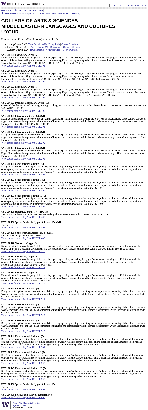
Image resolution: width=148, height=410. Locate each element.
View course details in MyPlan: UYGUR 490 (23, 217)
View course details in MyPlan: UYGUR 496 (23, 227)
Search (113, 5)
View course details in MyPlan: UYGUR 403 (23, 206)
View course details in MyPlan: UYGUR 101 (23, 65)
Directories (124, 5)
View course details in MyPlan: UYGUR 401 (23, 174)
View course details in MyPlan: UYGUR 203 (23, 158)
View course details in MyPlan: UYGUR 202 (23, 142)
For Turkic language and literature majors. (28, 234)
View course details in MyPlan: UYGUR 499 (23, 238)
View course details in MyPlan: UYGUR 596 (23, 389)
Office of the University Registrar (26, 403)
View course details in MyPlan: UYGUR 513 (23, 283)
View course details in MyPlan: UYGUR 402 (23, 190)
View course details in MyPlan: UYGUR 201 (23, 127)
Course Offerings (69, 44)
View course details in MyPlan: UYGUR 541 (23, 347)
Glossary (74, 13)
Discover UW (20, 10)
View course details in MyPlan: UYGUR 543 (23, 379)
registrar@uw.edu (19, 405)
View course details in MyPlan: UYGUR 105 (23, 111)
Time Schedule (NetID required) (44, 44)
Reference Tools (139, 5)
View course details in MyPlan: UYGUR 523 (23, 331)
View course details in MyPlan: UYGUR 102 (23, 81)
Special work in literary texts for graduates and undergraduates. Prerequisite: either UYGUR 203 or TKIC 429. (54, 213)
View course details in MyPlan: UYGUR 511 (23, 251)
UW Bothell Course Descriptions (17, 13)
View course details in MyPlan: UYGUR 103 (23, 97)
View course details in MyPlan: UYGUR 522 (23, 315)
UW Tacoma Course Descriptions (51, 13)
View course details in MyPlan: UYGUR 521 (23, 299)
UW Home (6, 10)
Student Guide (36, 10)
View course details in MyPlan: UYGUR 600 (23, 397)
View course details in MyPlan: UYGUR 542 (23, 363)
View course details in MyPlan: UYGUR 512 (23, 267)
